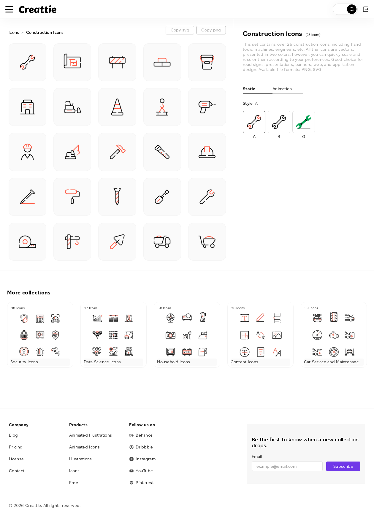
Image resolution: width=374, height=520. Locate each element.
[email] (287, 466)
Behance (141, 435)
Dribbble (141, 447)
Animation (282, 88)
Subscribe (343, 466)
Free (73, 482)
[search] (345, 9)
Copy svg (180, 30)
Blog (13, 435)
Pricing (16, 447)
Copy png (211, 30)
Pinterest (141, 482)
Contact (16, 470)
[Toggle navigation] (9, 9)
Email (257, 456)
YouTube (141, 470)
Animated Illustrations (90, 435)
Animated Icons (84, 447)
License (16, 459)
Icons (14, 32)
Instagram (142, 459)
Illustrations (80, 459)
